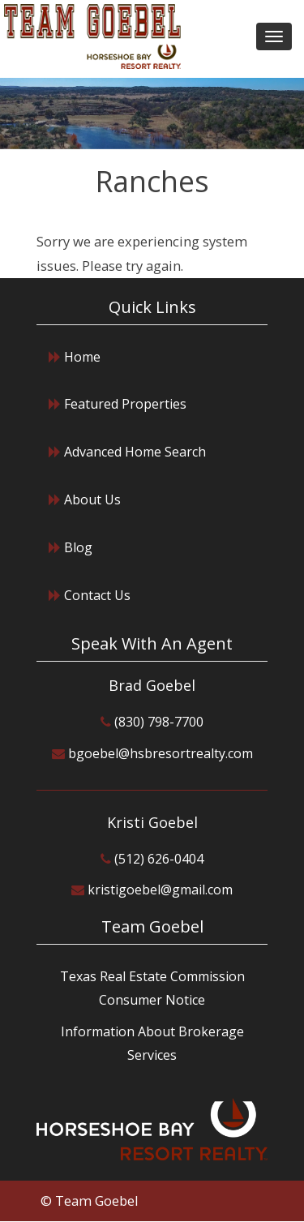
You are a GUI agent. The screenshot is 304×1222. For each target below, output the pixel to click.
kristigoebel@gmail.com (160, 889)
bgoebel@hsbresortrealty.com (160, 753)
